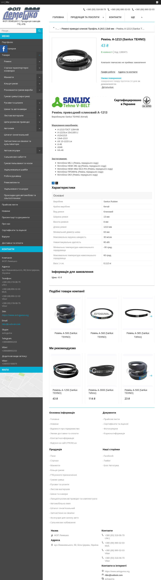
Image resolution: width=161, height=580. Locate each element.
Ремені (7, 61)
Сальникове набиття (15, 156)
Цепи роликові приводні (17, 121)
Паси (53, 455)
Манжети (9, 77)
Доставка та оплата (12, 242)
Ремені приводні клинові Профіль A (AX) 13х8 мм (88, 28)
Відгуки (6, 236)
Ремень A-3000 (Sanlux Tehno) (101, 391)
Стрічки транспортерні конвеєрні (16, 69)
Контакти (115, 17)
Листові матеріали (13, 115)
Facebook (109, 455)
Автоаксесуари (12, 150)
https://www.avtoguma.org (15, 315)
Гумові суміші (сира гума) (17, 96)
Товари (6, 54)
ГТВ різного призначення (63, 474)
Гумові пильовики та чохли (18, 163)
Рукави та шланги (13, 102)
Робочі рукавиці (12, 176)
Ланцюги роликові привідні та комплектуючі (73, 498)
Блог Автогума (111, 465)
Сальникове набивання (62, 522)
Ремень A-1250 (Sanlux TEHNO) (65, 391)
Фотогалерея (9, 48)
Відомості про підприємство (65, 428)
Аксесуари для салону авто (64, 517)
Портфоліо (7, 42)
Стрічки (54, 460)
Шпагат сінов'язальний (16, 134)
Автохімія (9, 128)
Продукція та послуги (85, 17)
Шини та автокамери (15, 109)
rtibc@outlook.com (11, 324)
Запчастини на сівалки (62, 512)
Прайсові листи (10, 204)
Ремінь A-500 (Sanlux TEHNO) (136, 391)
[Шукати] (39, 30)
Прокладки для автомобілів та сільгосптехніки (20, 197)
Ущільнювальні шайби (16, 169)
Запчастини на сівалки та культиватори (17, 142)
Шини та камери (59, 493)
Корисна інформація (114, 433)
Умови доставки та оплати (64, 433)
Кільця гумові (11, 83)
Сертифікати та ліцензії (14, 230)
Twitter (107, 460)
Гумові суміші (57, 479)
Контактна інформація (62, 438)
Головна (58, 17)
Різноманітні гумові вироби (18, 89)
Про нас (6, 223)
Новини (6, 210)
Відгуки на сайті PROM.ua (63, 442)
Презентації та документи (16, 217)
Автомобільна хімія (60, 503)
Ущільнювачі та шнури (16, 188)
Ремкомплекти (12, 182)
